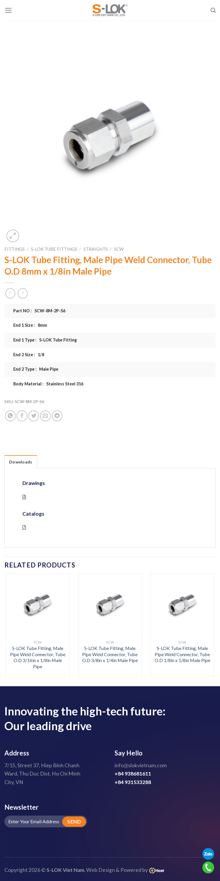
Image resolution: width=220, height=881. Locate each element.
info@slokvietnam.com (141, 765)
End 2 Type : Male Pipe (35, 369)
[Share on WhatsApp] (10, 415)
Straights (95, 249)
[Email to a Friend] (45, 415)
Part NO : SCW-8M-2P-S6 (39, 310)
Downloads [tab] (20, 461)
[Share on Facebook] (21, 415)
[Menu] (8, 10)
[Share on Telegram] (57, 415)
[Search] (213, 10)
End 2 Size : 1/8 (28, 354)
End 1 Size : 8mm (30, 325)
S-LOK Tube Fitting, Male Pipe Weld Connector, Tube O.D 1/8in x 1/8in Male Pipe (182, 654)
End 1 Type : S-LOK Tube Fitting (45, 339)
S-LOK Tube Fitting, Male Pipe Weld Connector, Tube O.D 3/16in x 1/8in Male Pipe (37, 657)
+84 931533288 (133, 782)
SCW (119, 249)
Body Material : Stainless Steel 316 (48, 383)
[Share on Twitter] (33, 415)
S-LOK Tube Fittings (54, 249)
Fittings (14, 249)
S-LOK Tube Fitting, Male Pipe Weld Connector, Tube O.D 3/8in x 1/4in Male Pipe (110, 654)
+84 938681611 (133, 774)
